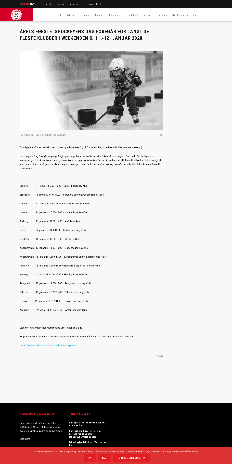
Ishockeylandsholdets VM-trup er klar (87, 444)
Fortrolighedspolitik (131, 458)
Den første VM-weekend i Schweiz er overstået (72, 4)
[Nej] (228, 456)
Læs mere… (26, 439)
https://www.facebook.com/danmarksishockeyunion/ (48, 345)
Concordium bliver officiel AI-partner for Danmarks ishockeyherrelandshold (85, 434)
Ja (89, 458)
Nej (104, 458)
